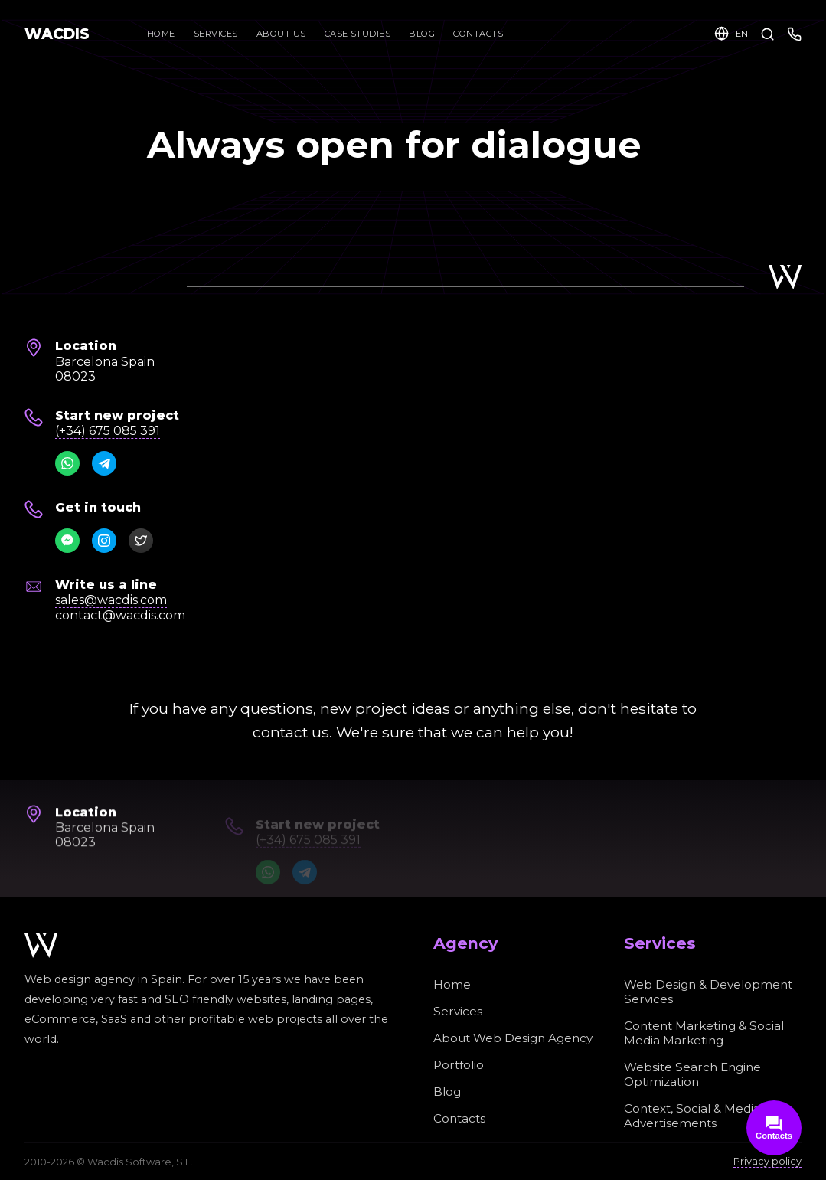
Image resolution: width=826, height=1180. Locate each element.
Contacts (478, 33)
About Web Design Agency (513, 1038)
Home (161, 33)
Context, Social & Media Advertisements (692, 1115)
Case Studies (358, 33)
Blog (422, 33)
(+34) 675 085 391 (107, 430)
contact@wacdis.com (120, 615)
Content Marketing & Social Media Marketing (704, 1033)
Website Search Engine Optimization (692, 1074)
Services (216, 33)
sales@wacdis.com (111, 600)
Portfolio (458, 1064)
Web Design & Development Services (708, 991)
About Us (281, 33)
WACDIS (57, 34)
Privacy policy (767, 1161)
